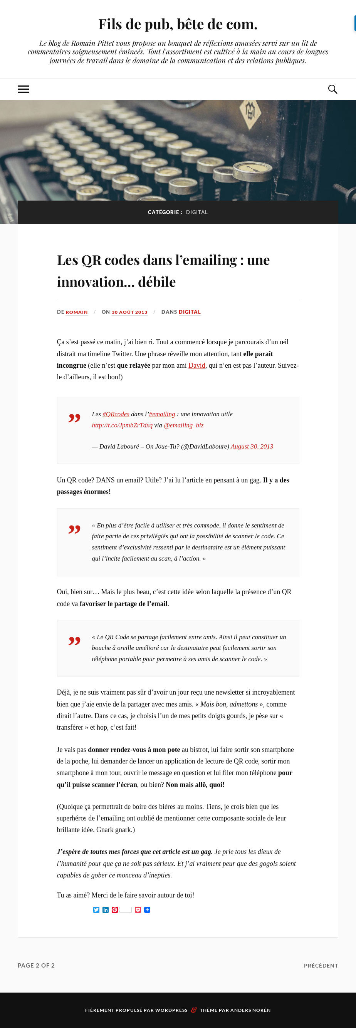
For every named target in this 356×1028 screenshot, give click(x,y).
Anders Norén (250, 1010)
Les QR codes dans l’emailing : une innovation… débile (174, 268)
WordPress (171, 1010)
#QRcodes (115, 414)
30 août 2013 (133, 312)
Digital (195, 312)
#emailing (162, 414)
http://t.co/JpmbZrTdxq (122, 425)
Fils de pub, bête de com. (178, 23)
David (196, 365)
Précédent (319, 964)
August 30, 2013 (252, 446)
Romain (77, 312)
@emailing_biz (183, 425)
